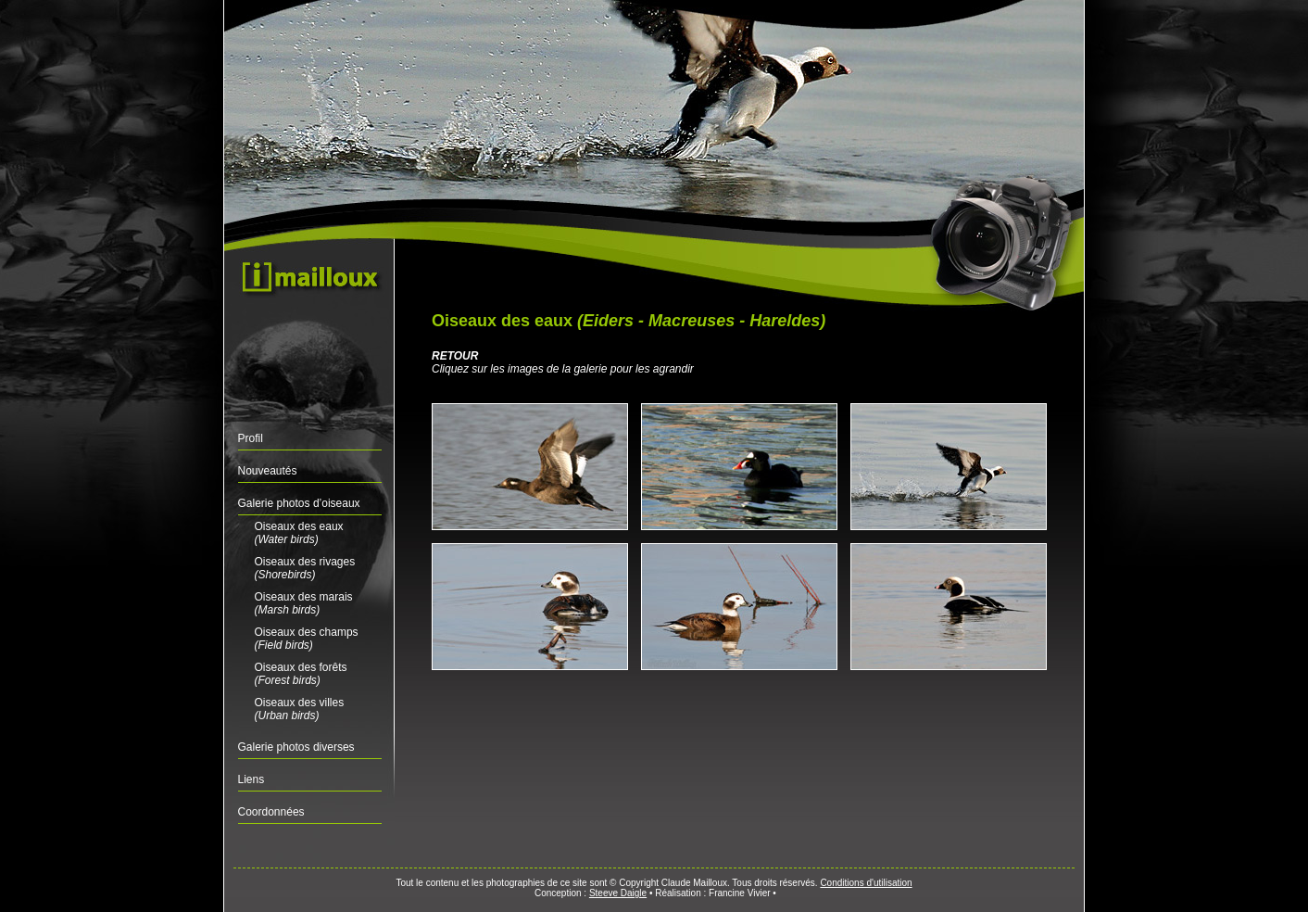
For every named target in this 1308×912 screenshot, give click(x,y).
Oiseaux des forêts (301, 674)
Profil (250, 438)
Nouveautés (267, 470)
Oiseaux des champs (306, 639)
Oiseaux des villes (300, 709)
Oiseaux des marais (304, 603)
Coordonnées (271, 811)
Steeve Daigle (618, 893)
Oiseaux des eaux (299, 533)
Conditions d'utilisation (866, 883)
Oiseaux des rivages (305, 568)
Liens (251, 779)
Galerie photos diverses (296, 747)
